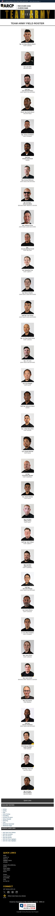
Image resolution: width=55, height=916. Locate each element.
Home (4, 855)
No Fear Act (6, 881)
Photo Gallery (6, 868)
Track (4, 822)
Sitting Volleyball (7, 819)
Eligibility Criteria (7, 860)
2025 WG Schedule (8, 834)
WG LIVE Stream (7, 836)
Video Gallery (6, 870)
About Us (5, 858)
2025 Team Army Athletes (9, 832)
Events (5, 871)
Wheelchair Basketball (8, 824)
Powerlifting (6, 815)
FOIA (4, 879)
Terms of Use (6, 876)
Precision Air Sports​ (8, 817)
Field (4, 812)
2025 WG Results (7, 837)
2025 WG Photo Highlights (9, 839)
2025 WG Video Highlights (9, 840)
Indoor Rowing (6, 814)
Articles (5, 866)
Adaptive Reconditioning (9, 865)
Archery (5, 809)
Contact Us (6, 857)
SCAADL (5, 862)
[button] (35, 1)
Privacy (5, 874)
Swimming (5, 820)
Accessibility (6, 877)
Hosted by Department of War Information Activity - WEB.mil (27, 902)
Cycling (4, 810)
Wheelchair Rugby (7, 825)
